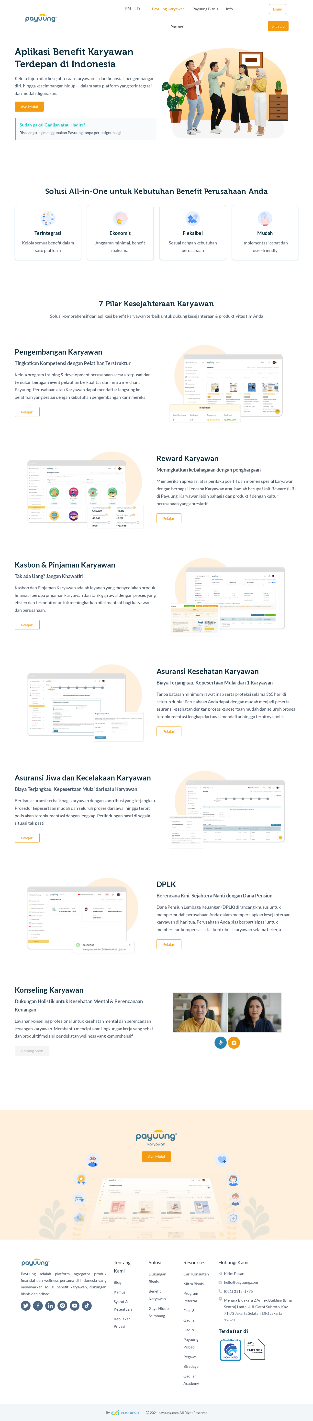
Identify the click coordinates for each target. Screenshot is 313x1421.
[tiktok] (87, 1306)
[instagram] (62, 1306)
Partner (234, 8)
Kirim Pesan (234, 1273)
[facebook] (38, 1306)
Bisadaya (191, 1366)
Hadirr (188, 1329)
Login (256, 9)
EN (115, 8)
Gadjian (190, 1320)
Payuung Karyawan (155, 8)
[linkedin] (50, 1306)
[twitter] (26, 1306)
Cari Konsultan (196, 1274)
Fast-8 (188, 1310)
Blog (117, 1282)
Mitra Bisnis (193, 1283)
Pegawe (190, 1356)
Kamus (119, 1292)
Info (216, 8)
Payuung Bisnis (192, 8)
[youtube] (74, 1306)
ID (124, 8)
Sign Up (278, 9)
